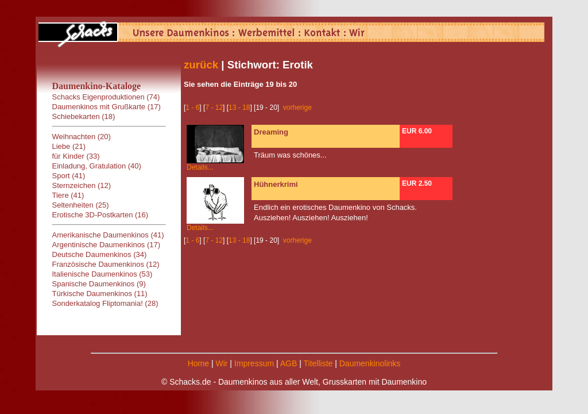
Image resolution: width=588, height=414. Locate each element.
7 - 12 (214, 107)
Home (198, 363)
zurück (201, 65)
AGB (288, 363)
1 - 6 (192, 107)
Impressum (254, 363)
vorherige (297, 107)
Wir (221, 363)
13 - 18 (239, 107)
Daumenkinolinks (370, 363)
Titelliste (317, 363)
